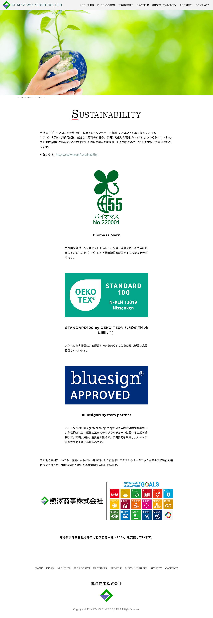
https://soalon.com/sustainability (76, 154)
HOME (20, 97)
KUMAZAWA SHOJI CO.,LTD (37, 4)
